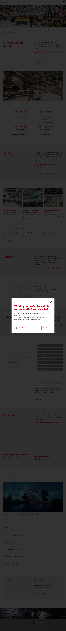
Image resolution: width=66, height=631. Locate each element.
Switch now (46, 328)
